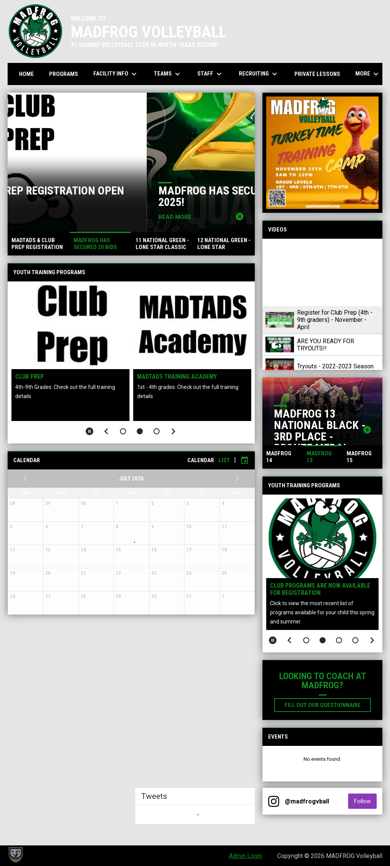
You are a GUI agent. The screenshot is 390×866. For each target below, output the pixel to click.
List (224, 460)
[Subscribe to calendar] (244, 460)
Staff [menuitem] (210, 74)
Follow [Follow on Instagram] (365, 801)
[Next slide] (173, 431)
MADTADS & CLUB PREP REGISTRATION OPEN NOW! (125, 196)
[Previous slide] (106, 431)
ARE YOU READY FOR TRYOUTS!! (325, 344)
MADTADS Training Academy (177, 376)
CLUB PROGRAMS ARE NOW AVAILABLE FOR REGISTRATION (320, 589)
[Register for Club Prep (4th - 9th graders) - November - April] (322, 272)
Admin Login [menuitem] (245, 856)
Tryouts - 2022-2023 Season (335, 366)
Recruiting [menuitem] (259, 74)
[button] (123, 431)
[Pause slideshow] (89, 431)
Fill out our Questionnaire (328, 705)
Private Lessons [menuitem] (317, 74)
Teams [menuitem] (168, 74)
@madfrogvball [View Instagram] (307, 801)
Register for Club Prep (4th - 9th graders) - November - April (334, 320)
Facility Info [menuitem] (116, 74)
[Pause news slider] (239, 216)
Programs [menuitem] (63, 74)
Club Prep (29, 376)
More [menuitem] (367, 74)
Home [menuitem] (26, 74)
